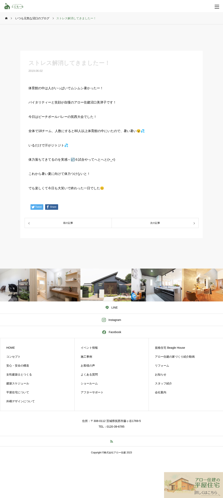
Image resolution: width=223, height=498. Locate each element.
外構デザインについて (20, 401)
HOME (10, 347)
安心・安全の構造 (17, 365)
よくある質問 (89, 374)
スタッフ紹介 (163, 383)
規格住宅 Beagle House (170, 347)
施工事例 (86, 356)
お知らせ (160, 374)
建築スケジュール (17, 383)
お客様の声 (88, 365)
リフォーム (162, 365)
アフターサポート (92, 392)
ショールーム (89, 383)
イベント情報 (89, 347)
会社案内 (160, 392)
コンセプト (13, 356)
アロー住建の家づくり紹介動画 (175, 356)
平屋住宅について (17, 392)
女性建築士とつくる (19, 374)
